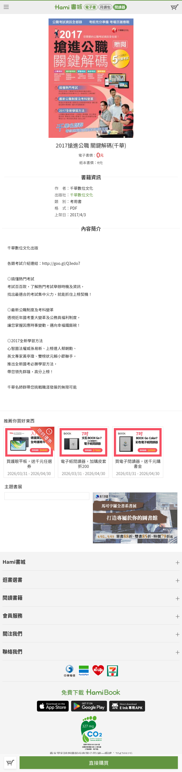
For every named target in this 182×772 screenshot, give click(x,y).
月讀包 (105, 7)
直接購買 (99, 762)
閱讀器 (119, 7)
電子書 (90, 7)
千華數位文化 (81, 194)
